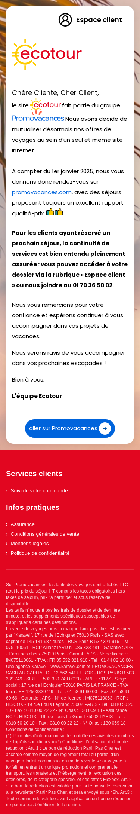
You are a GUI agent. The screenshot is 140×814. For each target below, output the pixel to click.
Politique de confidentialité (37, 553)
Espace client (89, 20)
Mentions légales (27, 543)
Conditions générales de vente (42, 534)
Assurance (20, 524)
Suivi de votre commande (37, 490)
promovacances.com (42, 192)
